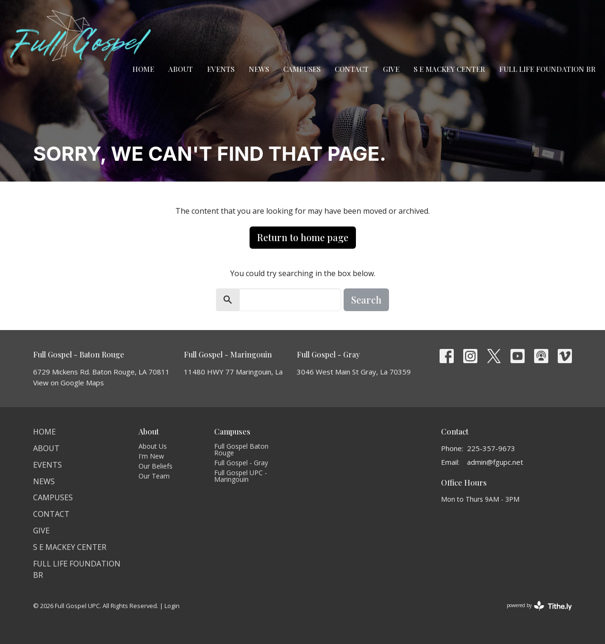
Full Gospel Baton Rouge (241, 449)
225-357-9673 (491, 448)
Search (366, 299)
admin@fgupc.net (495, 462)
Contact (352, 69)
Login (172, 605)
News (259, 69)
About (180, 69)
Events (220, 69)
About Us (152, 446)
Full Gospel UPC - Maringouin (240, 476)
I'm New (151, 456)
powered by (539, 606)
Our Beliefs (155, 465)
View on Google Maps (68, 382)
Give (391, 69)
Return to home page (302, 237)
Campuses (301, 69)
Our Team (154, 475)
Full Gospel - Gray (241, 462)
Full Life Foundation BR (547, 69)
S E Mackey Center (449, 69)
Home (143, 69)
